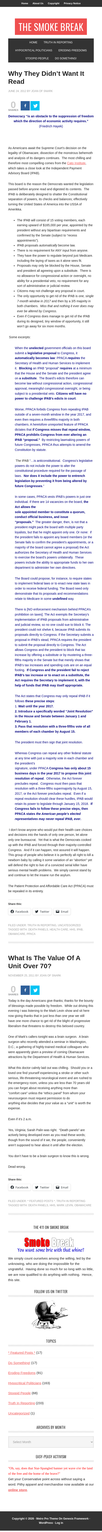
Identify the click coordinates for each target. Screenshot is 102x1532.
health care (59, 930)
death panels (38, 930)
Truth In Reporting (41, 926)
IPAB (79, 930)
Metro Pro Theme (47, 1520)
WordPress (46, 1524)
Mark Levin (65, 1206)
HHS (72, 930)
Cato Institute (76, 164)
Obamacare (16, 935)
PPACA (31, 935)
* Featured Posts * (41, 1202)
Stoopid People (19, 1394)
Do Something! (19, 1364)
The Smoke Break (51, 27)
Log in (59, 1524)
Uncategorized (69, 926)
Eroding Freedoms (22, 1374)
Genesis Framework (75, 1520)
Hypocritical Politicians (24, 1384)
